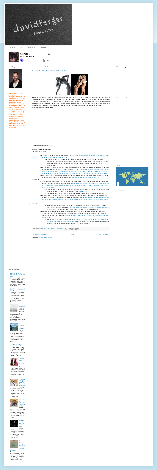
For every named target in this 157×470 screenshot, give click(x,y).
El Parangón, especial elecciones (49, 70)
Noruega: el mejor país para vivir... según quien (22, 423)
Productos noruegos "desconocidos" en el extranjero (22, 382)
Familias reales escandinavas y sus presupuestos (22, 362)
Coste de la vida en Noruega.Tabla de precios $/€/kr (17, 274)
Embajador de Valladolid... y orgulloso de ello (22, 403)
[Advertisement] (50, 257)
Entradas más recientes (39, 234)
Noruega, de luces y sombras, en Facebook (16, 345)
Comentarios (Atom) (46, 237)
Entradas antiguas (104, 234)
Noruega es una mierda (22, 305)
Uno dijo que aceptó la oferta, (81, 177)
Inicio (72, 234)
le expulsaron (83, 191)
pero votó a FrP (95, 177)
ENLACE (49, 145)
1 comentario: (60, 228)
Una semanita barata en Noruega (21, 326)
